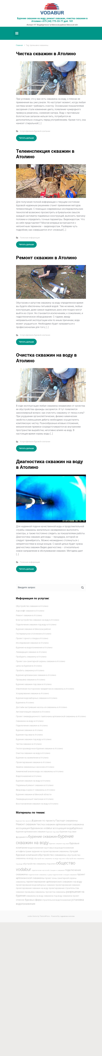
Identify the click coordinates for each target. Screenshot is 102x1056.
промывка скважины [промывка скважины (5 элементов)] (35, 892)
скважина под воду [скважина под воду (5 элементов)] (53, 896)
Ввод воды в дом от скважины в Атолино (35, 790)
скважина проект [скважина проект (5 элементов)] (71, 896)
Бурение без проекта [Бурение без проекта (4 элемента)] (24, 821)
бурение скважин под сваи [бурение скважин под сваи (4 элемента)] (59, 844)
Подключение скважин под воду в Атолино (36, 624)
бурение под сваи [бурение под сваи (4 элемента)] (52, 832)
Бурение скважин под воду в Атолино (33, 739)
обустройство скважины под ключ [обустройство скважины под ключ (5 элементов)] (39, 864)
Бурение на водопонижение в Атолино (34, 647)
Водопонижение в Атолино (29, 776)
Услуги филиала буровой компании (35, 131)
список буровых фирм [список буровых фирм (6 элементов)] (29, 899)
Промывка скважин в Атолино (30, 679)
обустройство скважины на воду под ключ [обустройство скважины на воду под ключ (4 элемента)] (50, 859)
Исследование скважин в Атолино (32, 643)
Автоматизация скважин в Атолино (33, 712)
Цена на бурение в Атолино (29, 666)
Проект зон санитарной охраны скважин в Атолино (40, 661)
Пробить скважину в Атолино (30, 670)
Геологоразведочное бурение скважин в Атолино (39, 748)
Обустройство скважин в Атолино (32, 606)
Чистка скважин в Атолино (46, 53)
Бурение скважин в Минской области (33, 794)
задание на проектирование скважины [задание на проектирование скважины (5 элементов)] (50, 851)
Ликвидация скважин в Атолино (31, 652)
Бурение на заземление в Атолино (32, 758)
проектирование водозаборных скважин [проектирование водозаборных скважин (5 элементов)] (35, 885)
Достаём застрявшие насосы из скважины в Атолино (41, 707)
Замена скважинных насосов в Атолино (35, 767)
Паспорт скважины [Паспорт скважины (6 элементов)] (66, 820)
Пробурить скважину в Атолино (31, 657)
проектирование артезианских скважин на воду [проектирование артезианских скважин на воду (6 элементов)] (54, 881)
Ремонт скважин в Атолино (46, 257)
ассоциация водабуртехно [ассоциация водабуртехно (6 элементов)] (68, 828)
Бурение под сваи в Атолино (29, 735)
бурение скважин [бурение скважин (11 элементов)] (42, 836)
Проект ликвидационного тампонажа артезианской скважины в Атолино (51, 716)
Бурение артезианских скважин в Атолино (36, 675)
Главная (19, 45)
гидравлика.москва (67, 916)
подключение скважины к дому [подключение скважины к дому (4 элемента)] (40, 875)
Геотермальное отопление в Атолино (33, 634)
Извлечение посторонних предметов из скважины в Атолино (45, 689)
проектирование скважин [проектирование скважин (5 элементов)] (68, 885)
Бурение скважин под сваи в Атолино (34, 684)
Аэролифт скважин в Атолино (30, 611)
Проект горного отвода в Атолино (32, 638)
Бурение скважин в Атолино (29, 730)
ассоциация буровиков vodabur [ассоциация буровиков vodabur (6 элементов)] (34, 828)
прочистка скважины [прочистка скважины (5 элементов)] (55, 892)
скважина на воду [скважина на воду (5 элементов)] (34, 896)
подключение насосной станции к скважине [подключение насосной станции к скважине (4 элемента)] (48, 870)
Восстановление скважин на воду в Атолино (37, 804)
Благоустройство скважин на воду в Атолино (37, 620)
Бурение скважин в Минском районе (33, 629)
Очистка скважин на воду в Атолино (33, 753)
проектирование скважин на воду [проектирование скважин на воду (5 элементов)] (32, 888)
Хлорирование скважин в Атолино (32, 693)
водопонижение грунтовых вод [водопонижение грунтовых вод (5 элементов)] (43, 848)
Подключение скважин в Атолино (32, 725)
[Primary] (17, 33)
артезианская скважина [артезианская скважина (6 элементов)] (70, 824)
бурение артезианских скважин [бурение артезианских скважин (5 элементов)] (31, 831)
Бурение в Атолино (25, 702)
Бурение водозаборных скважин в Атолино (36, 698)
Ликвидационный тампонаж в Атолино (34, 799)
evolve (30, 916)
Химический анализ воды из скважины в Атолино (39, 771)
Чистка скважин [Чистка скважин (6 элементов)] (46, 824)
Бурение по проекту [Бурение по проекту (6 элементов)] (43, 820)
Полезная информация (30, 238)
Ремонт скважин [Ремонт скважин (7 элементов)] (26, 824)
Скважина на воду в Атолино (30, 721)
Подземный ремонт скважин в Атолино (34, 785)
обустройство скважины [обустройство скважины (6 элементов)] (52, 855)
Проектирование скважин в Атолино (33, 762)
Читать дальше (26, 138)
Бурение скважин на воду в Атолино (33, 781)
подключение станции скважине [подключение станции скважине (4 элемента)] (64, 875)
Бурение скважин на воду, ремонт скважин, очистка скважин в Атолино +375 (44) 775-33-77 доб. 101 (52, 20)
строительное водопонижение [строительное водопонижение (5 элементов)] (56, 900)
